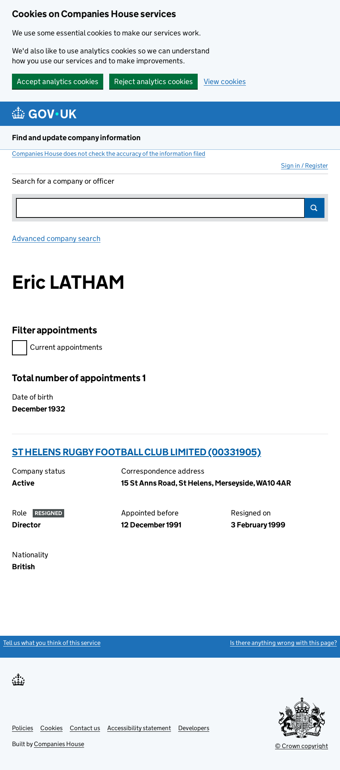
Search (314, 208)
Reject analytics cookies (153, 81)
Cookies (51, 728)
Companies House (59, 744)
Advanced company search (56, 238)
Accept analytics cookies (57, 81)
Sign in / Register (304, 165)
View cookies (225, 81)
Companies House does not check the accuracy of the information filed (108, 153)
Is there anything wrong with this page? (283, 643)
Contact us (85, 728)
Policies (22, 728)
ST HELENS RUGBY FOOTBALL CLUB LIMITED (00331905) (136, 452)
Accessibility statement (139, 728)
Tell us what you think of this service (51, 643)
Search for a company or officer (63, 181)
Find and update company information (76, 137)
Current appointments (57, 348)
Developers (193, 728)
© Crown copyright (301, 746)
